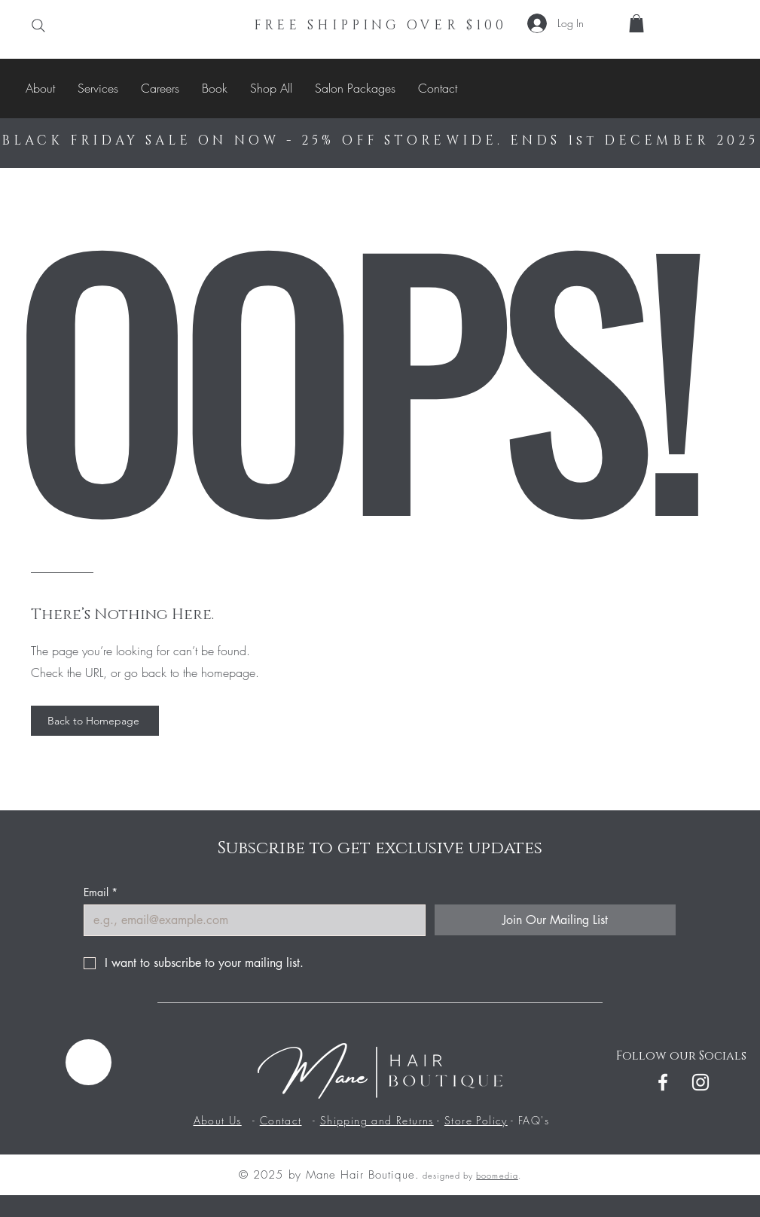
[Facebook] (663, 1082)
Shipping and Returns (377, 1120)
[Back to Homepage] (95, 721)
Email (101, 892)
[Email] (250, 920)
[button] (636, 23)
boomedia (496, 1175)
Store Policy (476, 1120)
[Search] (38, 25)
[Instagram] (700, 1082)
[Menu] (88, 1062)
